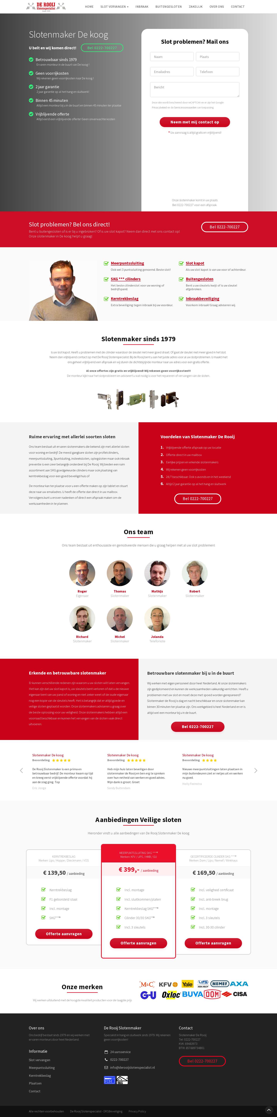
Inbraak (142, 6)
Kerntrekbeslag (124, 299)
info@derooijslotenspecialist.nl (132, 1067)
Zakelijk (196, 6)
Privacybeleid (159, 107)
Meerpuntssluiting (127, 263)
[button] (21, 770)
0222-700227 (119, 1059)
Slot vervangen (115, 6)
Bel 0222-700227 (102, 47)
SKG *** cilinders (126, 279)
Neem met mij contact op (194, 122)
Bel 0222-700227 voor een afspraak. (194, 205)
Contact (238, 6)
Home (89, 6)
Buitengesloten (168, 6)
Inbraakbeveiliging (202, 299)
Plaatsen (35, 1083)
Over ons (217, 6)
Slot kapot (195, 263)
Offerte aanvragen (64, 933)
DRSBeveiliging (112, 1111)
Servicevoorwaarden (185, 107)
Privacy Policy (137, 1111)
